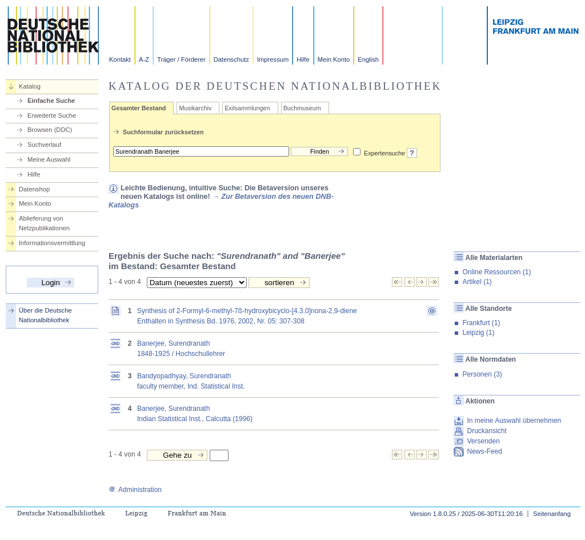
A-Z (144, 59)
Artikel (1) (476, 282)
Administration (135, 490)
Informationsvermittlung (52, 242)
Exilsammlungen (247, 108)
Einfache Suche (51, 100)
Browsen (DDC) (49, 129)
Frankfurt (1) (481, 323)
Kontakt (120, 59)
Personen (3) (482, 374)
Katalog (30, 86)
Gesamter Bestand (138, 108)
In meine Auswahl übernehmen (514, 421)
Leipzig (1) (478, 333)
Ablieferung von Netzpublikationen (44, 223)
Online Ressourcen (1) (496, 272)
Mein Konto (334, 59)
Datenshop (34, 189)
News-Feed (484, 451)
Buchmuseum (302, 108)
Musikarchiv (195, 108)
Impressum (273, 59)
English (368, 59)
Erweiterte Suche (51, 115)
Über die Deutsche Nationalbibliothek (45, 315)
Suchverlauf (44, 144)
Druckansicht (486, 431)
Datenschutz (231, 59)
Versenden (483, 441)
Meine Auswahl (48, 159)
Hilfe (302, 59)
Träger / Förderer (181, 59)
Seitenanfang (552, 513)
